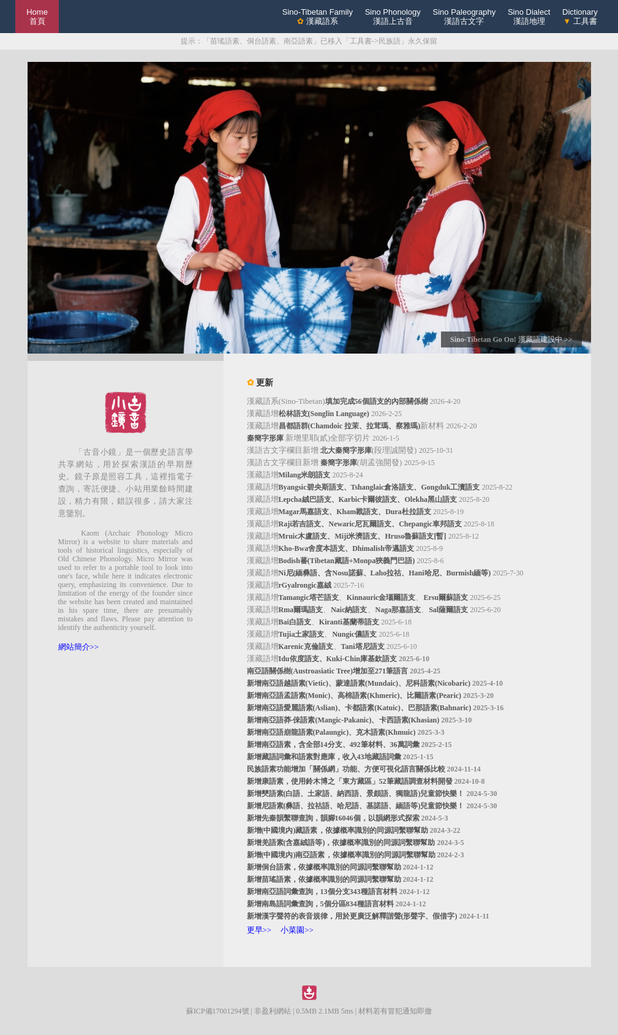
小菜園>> (297, 930)
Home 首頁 (37, 16)
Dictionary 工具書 (580, 16)
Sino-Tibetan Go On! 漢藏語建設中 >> (511, 339)
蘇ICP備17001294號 (217, 1011)
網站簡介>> (78, 646)
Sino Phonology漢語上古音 (393, 16)
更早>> (259, 930)
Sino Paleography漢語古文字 (464, 16)
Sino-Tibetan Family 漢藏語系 (317, 16)
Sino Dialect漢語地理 (529, 16)
